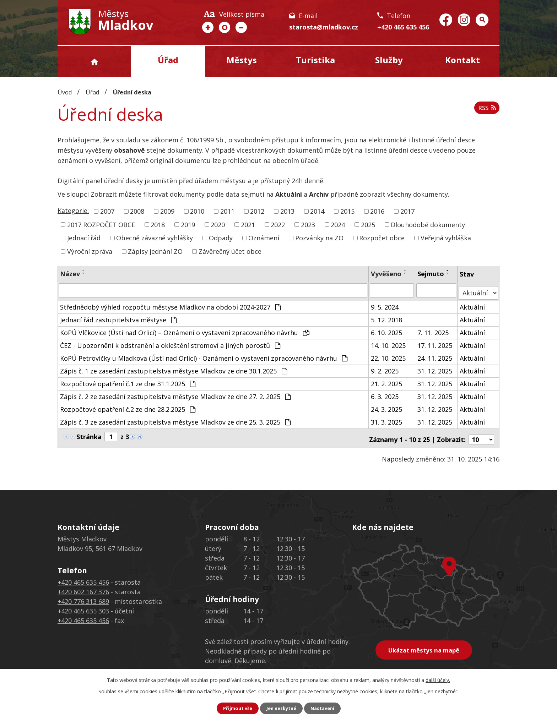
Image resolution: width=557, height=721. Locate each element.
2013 (287, 211)
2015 (347, 211)
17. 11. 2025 (435, 342)
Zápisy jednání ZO (155, 251)
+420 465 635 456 (403, 27)
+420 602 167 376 (83, 586)
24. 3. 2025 (386, 406)
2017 (407, 211)
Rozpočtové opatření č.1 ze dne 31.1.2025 (127, 381)
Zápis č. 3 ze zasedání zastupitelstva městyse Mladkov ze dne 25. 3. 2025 (175, 419)
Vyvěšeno (386, 273)
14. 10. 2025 (388, 342)
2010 (197, 211)
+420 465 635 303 (83, 605)
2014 (317, 211)
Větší (207, 27)
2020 (218, 224)
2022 (278, 224)
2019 (188, 224)
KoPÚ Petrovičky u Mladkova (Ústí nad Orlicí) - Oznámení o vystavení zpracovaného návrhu (203, 355)
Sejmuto (431, 273)
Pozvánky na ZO (319, 238)
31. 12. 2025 (435, 368)
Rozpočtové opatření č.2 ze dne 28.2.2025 (127, 406)
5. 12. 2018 (386, 317)
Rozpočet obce (382, 238)
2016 (377, 211)
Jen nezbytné (281, 708)
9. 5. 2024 (385, 304)
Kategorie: (73, 210)
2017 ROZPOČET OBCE (101, 224)
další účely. (438, 679)
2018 (158, 224)
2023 (308, 224)
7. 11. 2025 (433, 330)
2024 (338, 224)
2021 (248, 224)
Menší (241, 27)
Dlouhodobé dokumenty (428, 224)
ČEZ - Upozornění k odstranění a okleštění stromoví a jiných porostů (170, 342)
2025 (368, 224)
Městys (241, 60)
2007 (107, 211)
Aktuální (473, 304)
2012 (257, 211)
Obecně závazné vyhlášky (154, 238)
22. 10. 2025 (388, 355)
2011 (227, 211)
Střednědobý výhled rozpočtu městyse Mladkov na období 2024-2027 (170, 304)
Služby (389, 60)
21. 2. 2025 (386, 381)
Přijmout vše (234, 708)
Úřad (168, 60)
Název (70, 273)
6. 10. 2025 (386, 330)
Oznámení (263, 238)
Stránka (89, 434)
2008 (137, 211)
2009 (167, 211)
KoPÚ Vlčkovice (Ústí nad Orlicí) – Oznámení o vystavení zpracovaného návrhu (184, 330)
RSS (486, 110)
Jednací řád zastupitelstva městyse (118, 317)
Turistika (315, 60)
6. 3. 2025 (385, 393)
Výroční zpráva (89, 251)
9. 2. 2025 (385, 368)
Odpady (221, 238)
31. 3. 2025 (386, 419)
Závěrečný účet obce (230, 251)
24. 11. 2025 (435, 355)
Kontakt (462, 60)
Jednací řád (84, 238)
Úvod (94, 61)
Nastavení (326, 708)
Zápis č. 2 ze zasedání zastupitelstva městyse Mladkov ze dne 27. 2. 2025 (175, 393)
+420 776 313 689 (83, 596)
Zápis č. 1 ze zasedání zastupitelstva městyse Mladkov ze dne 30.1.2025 (173, 368)
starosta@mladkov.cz (323, 27)
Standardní (224, 27)
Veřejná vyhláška (446, 238)
